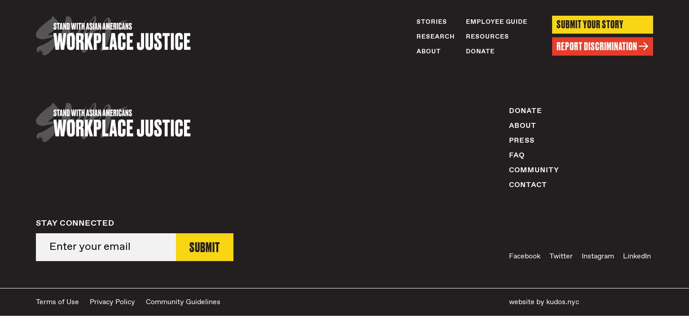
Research (436, 37)
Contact (528, 185)
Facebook (524, 256)
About (429, 52)
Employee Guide (496, 22)
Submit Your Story (590, 24)
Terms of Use (57, 302)
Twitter (561, 256)
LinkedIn (637, 256)
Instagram (598, 256)
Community (534, 170)
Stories (432, 22)
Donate (480, 52)
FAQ (517, 155)
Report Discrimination (603, 46)
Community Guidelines (183, 302)
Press (522, 140)
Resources (487, 37)
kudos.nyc (562, 302)
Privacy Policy (112, 302)
